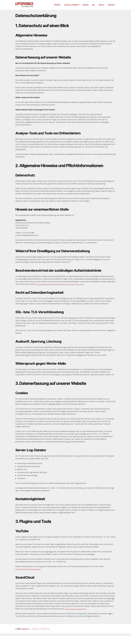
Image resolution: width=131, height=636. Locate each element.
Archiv (101, 6)
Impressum (37, 631)
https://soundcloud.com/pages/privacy (80, 611)
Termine (57, 6)
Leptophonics (25, 631)
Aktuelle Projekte (71, 6)
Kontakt (111, 6)
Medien (85, 6)
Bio (93, 6)
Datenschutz (46, 631)
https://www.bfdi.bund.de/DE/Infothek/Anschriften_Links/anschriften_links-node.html (69, 286)
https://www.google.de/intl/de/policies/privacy (33, 571)
